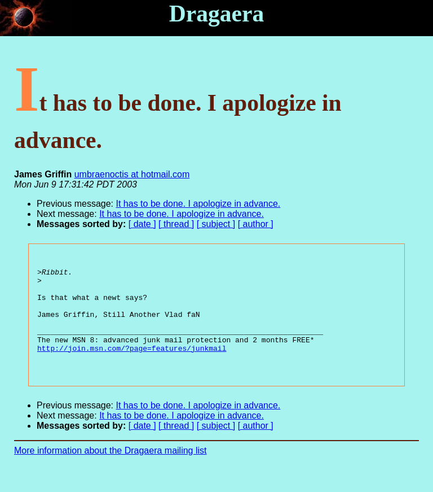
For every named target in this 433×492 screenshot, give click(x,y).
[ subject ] (216, 224)
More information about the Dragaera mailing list (110, 472)
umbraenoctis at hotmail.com (132, 174)
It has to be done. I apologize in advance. (198, 203)
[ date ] (142, 224)
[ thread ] (176, 224)
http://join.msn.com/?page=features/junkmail (131, 367)
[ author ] (255, 224)
